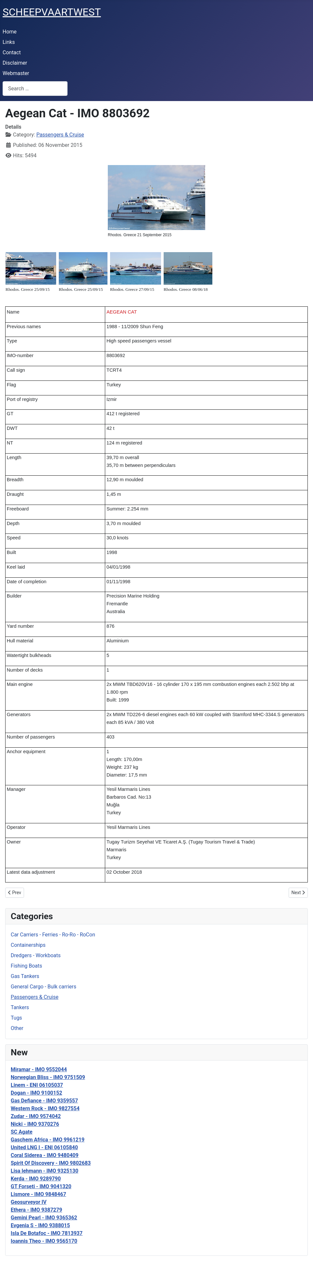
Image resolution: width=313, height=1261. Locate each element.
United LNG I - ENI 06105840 (44, 1147)
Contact (12, 52)
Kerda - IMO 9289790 (36, 1179)
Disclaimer (15, 63)
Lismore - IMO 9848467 (38, 1194)
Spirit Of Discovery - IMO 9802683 (51, 1163)
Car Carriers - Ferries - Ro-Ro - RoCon (53, 935)
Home (10, 32)
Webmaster (16, 73)
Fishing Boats (26, 966)
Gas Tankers (25, 976)
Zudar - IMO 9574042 (36, 1116)
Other (17, 1028)
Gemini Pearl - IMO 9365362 (44, 1218)
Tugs (16, 1018)
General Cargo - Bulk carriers (43, 987)
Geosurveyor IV (28, 1202)
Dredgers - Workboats (36, 955)
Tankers (20, 1007)
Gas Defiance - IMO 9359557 (44, 1101)
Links (9, 42)
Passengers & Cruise (34, 997)
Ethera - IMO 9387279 (36, 1210)
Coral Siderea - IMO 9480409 (45, 1155)
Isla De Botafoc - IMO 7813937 (46, 1233)
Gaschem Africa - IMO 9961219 (47, 1140)
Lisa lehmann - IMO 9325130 (44, 1171)
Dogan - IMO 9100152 (36, 1093)
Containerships (28, 945)
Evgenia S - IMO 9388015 (40, 1225)
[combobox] (35, 88)
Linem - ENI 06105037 (37, 1085)
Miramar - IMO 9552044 (39, 1069)
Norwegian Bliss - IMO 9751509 (48, 1077)
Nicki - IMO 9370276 (35, 1124)
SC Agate (21, 1132)
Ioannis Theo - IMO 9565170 (44, 1241)
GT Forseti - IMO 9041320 (41, 1186)
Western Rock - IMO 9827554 (45, 1108)
